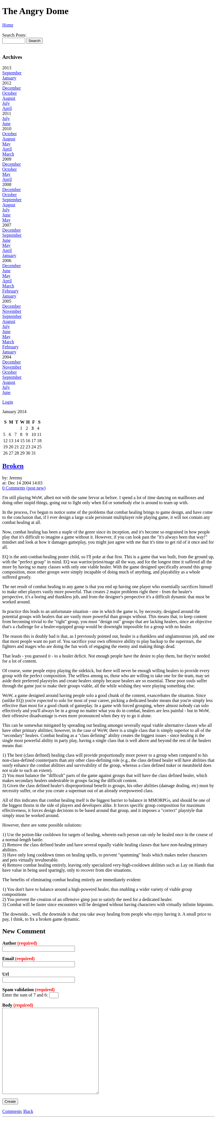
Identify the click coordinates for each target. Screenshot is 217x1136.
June (6, 123)
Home (7, 25)
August (8, 98)
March (8, 154)
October (9, 93)
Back (28, 1128)
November (11, 311)
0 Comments (13, 488)
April (7, 108)
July (6, 103)
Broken (13, 466)
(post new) (35, 488)
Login (7, 402)
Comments (12, 1128)
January (9, 78)
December (11, 88)
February (10, 291)
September (11, 72)
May (6, 143)
